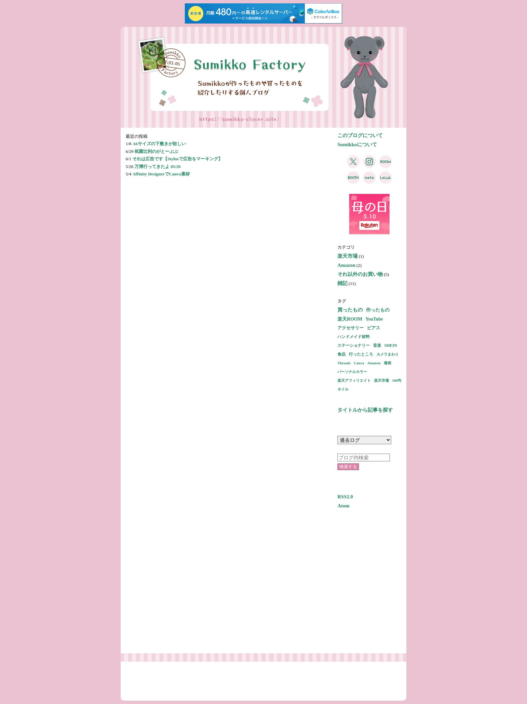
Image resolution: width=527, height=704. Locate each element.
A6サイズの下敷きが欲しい (159, 143)
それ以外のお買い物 (360, 274)
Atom (343, 505)
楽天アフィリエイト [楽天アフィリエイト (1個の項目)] (354, 380)
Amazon (346, 265)
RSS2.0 (345, 496)
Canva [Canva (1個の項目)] (359, 363)
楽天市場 (347, 256)
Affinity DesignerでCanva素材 (161, 173)
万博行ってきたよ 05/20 (157, 166)
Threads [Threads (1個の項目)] (344, 363)
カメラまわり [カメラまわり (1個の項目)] (387, 354)
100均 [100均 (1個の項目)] (397, 380)
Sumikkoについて (357, 144)
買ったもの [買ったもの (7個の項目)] (350, 310)
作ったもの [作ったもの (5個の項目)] (378, 310)
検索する (348, 466)
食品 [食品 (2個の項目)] (341, 354)
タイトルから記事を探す (365, 410)
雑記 (342, 283)
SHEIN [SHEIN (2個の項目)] (390, 345)
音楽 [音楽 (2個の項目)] (377, 345)
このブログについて (360, 135)
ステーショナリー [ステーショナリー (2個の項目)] (353, 345)
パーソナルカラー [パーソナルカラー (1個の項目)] (352, 372)
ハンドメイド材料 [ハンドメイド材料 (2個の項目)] (353, 336)
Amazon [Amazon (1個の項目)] (373, 363)
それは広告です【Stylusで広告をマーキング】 (177, 158)
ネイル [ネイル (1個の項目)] (343, 389)
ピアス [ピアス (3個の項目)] (373, 327)
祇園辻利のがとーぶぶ (156, 151)
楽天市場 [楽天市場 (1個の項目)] (381, 380)
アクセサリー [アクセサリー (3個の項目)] (350, 327)
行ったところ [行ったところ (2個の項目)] (361, 354)
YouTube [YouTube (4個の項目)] (374, 319)
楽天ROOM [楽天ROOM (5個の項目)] (349, 319)
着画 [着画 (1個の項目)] (387, 363)
